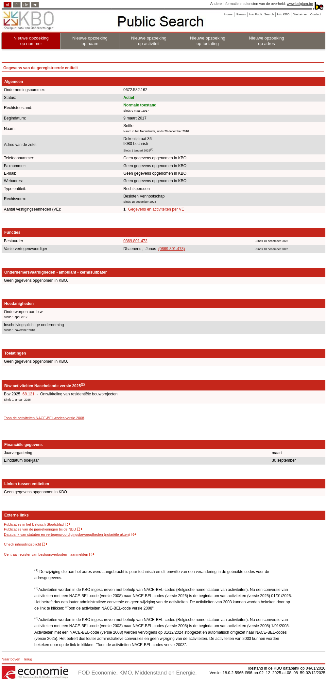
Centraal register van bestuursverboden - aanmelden (46, 554)
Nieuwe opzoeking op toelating (207, 41)
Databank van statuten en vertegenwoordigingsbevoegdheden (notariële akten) (67, 534)
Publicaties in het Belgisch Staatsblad (34, 524)
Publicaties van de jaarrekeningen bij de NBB (40, 529)
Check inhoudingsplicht (22, 544)
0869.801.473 (135, 241)
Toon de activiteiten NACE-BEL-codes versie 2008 (44, 418)
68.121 (29, 394)
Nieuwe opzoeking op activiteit (148, 41)
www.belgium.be (300, 4)
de (26, 4)
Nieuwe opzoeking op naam (90, 41)
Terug (27, 659)
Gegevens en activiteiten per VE (156, 209)
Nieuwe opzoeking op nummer (31, 41)
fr (16, 4)
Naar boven (11, 659)
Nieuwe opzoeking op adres (266, 41)
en (35, 4)
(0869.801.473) (171, 248)
